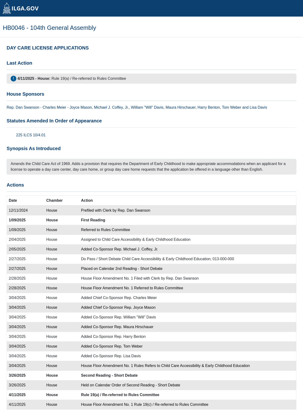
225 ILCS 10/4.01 (31, 135)
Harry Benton (209, 107)
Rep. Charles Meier (140, 298)
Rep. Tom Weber (128, 346)
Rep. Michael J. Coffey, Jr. (136, 249)
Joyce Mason (81, 107)
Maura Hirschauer (180, 107)
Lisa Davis (258, 107)
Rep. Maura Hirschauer (133, 327)
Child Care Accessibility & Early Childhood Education (146, 239)
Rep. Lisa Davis (127, 356)
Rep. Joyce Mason (140, 307)
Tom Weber (231, 107)
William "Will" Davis (147, 107)
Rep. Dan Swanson (134, 210)
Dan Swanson (27, 107)
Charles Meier (54, 107)
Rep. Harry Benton (130, 337)
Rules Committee (111, 78)
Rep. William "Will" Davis (135, 317)
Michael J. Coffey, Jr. (111, 107)
